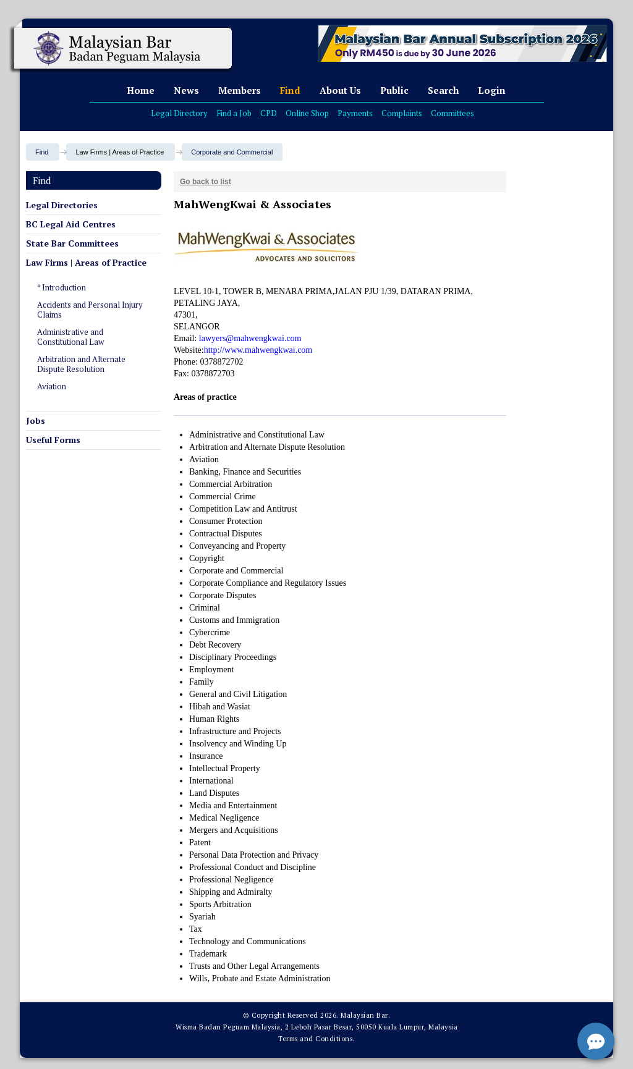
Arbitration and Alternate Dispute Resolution (81, 363)
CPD (268, 113)
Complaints (401, 113)
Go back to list (205, 181)
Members (239, 90)
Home (141, 90)
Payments (355, 113)
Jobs (35, 420)
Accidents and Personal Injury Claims (90, 309)
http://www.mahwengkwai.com (258, 350)
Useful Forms (53, 440)
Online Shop (307, 113)
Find (290, 90)
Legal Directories (62, 205)
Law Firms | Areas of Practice (86, 262)
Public (394, 90)
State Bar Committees (72, 243)
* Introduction (61, 287)
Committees (452, 113)
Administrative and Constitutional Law (70, 336)
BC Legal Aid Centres (71, 224)
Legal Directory (179, 113)
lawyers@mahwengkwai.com (250, 338)
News (186, 90)
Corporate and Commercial (232, 152)
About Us (340, 90)
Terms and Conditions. (316, 1038)
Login (492, 90)
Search (443, 90)
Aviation (51, 386)
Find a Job (234, 113)
